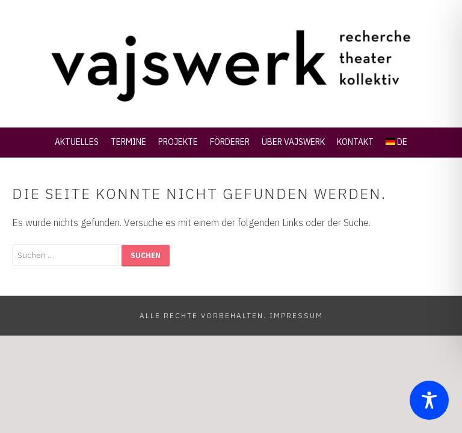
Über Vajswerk (293, 142)
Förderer (230, 142)
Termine (128, 142)
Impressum (296, 315)
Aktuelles (77, 142)
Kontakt (355, 142)
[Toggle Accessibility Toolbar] (429, 400)
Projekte (178, 142)
